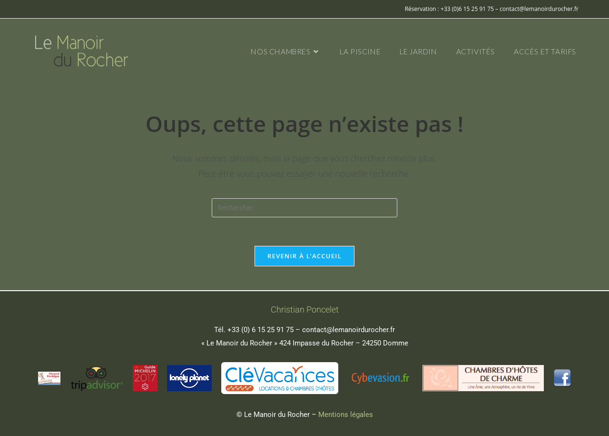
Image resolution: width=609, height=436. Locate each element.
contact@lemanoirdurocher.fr (348, 329)
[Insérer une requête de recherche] (304, 207)
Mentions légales (345, 414)
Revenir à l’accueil (304, 256)
